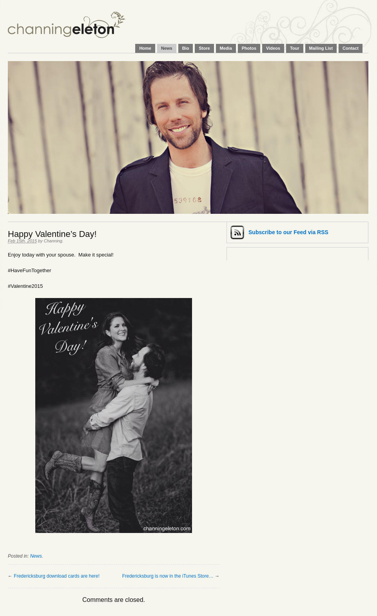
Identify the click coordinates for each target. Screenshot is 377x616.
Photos (249, 48)
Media (226, 48)
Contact (351, 48)
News (166, 48)
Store (204, 48)
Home (145, 48)
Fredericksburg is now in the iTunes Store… (168, 576)
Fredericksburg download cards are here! (57, 576)
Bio (185, 48)
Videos (273, 48)
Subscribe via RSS (288, 232)
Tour (294, 48)
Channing (53, 240)
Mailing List (321, 48)
